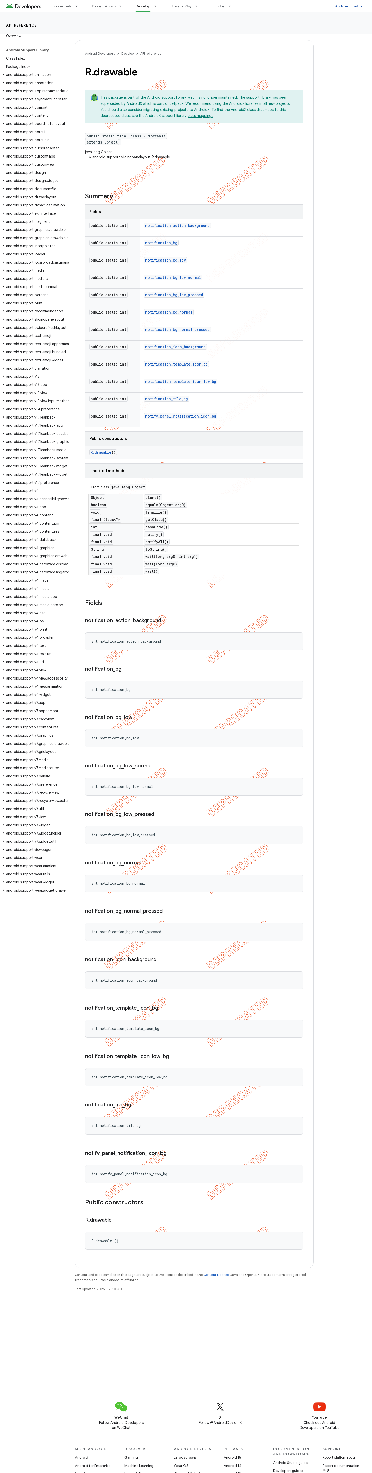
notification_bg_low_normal (173, 277)
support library (174, 97)
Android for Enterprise (92, 1465)
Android (81, 1457)
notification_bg (161, 242)
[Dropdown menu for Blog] (232, 6)
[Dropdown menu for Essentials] (79, 6)
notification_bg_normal (168, 312)
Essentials (62, 6)
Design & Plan (104, 6)
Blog (221, 6)
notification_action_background (177, 225)
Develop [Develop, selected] (143, 6)
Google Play (181, 6)
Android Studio (348, 6)
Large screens (185, 1457)
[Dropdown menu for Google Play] (198, 6)
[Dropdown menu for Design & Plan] (122, 6)
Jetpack (176, 103)
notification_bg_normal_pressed (177, 329)
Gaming (131, 1457)
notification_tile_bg (166, 398)
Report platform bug (339, 1457)
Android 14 (232, 1465)
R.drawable (101, 452)
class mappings (200, 115)
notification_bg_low (165, 260)
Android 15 (232, 1457)
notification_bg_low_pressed (174, 294)
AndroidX (134, 103)
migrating (151, 109)
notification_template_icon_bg (176, 364)
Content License (216, 1275)
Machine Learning (138, 1465)
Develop (127, 53)
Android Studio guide (290, 1462)
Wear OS (181, 1465)
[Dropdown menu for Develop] (157, 6)
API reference (21, 25)
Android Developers (100, 53)
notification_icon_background (175, 346)
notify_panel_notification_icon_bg (180, 416)
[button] (33, 75)
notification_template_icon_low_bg (180, 381)
